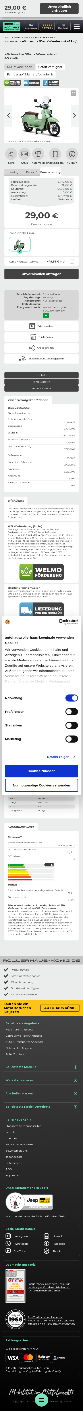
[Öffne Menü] (41, 1400)
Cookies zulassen (42, 771)
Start (7, 37)
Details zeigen (58, 757)
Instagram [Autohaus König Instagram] (17, 1236)
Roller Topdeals (15, 1054)
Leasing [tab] (13, 172)
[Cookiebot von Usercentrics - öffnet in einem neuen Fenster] (59, 622)
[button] (76, 27)
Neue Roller (21, 37)
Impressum (13, 1175)
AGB (9, 1169)
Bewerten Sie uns (16, 1150)
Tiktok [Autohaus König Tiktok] (52, 1251)
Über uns (11, 1138)
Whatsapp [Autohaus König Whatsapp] (17, 1243)
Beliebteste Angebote (22, 1023)
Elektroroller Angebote (20, 1048)
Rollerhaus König (18, 1119)
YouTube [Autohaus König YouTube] (15, 1251)
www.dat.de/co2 (64, 931)
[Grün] (20, 244)
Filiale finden (46, 337)
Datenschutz (14, 1163)
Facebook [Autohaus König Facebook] (54, 1243)
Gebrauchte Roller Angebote (24, 1035)
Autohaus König (59, 1008)
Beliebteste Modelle (41, 1067)
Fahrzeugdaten (41, 381)
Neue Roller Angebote (19, 1029)
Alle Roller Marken (41, 1094)
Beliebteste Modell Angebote (41, 1107)
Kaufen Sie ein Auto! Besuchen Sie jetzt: (17, 1008)
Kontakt (11, 1132)
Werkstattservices (41, 1080)
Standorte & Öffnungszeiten (23, 1126)
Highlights (41, 375)
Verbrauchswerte (41, 388)
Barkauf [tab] (31, 172)
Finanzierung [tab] (50, 172)
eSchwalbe (38, 37)
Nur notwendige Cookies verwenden (41, 785)
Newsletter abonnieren (20, 1144)
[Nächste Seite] (8, 116)
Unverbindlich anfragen (59, 9)
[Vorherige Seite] (75, 116)
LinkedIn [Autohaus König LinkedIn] (54, 1236)
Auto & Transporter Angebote (24, 1041)
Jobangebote (14, 1156)
